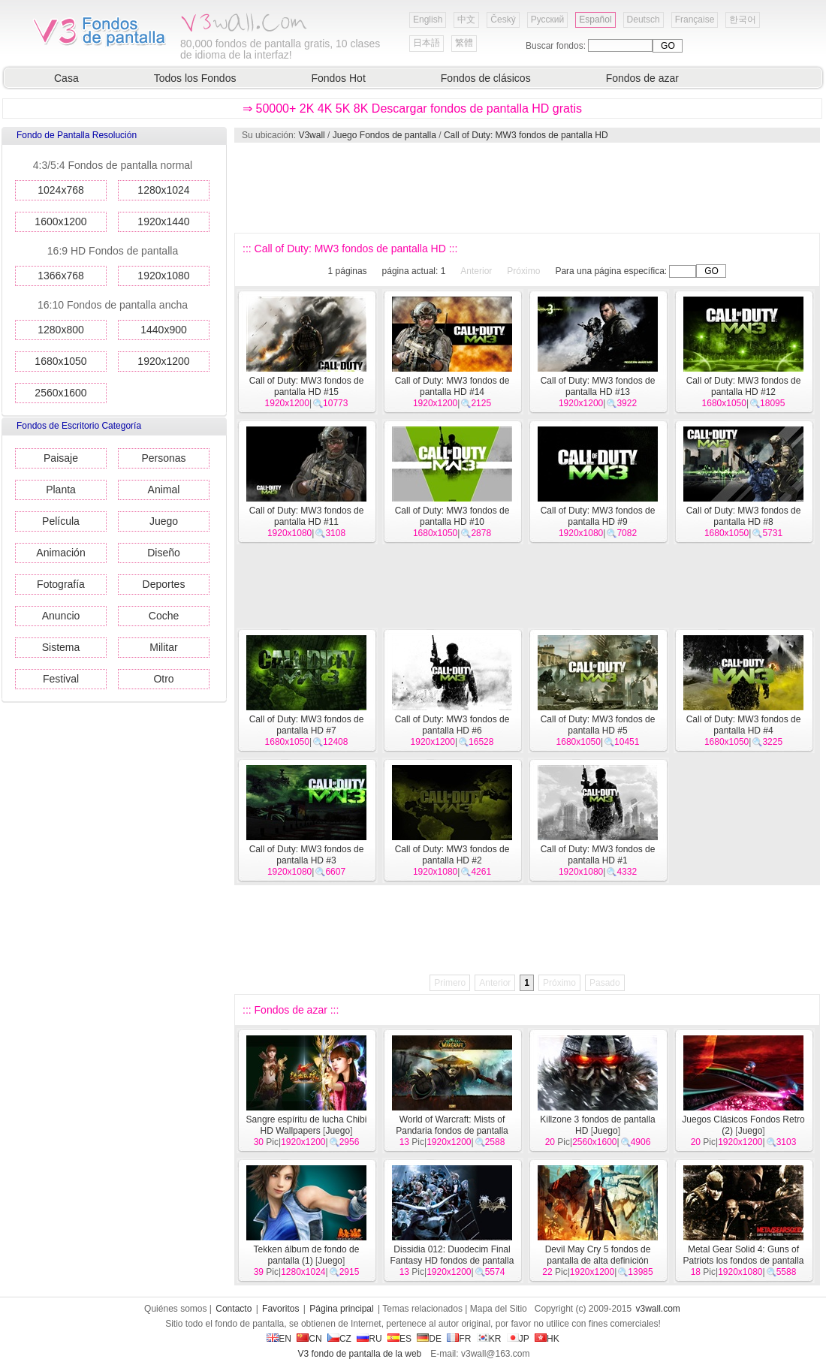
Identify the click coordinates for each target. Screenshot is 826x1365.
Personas (163, 458)
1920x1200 (163, 361)
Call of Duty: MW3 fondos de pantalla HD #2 (452, 855)
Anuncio (61, 616)
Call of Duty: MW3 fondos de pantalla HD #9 (598, 516)
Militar (163, 647)
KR (489, 1338)
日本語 (426, 43)
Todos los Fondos (195, 78)
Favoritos (280, 1308)
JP (518, 1338)
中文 (466, 19)
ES (399, 1338)
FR (459, 1338)
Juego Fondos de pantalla (384, 135)
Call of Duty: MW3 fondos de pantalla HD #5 (598, 725)
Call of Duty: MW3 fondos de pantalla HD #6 (452, 725)
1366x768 (61, 276)
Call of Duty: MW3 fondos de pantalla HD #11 (306, 516)
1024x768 (61, 190)
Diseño (163, 553)
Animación (60, 553)
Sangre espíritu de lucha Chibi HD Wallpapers (306, 1125)
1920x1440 (163, 221)
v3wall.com (658, 1308)
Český (502, 19)
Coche (164, 616)
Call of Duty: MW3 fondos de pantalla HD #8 (743, 516)
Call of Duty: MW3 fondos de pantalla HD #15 (306, 386)
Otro (163, 679)
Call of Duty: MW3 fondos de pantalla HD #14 (452, 386)
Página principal (341, 1308)
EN (279, 1338)
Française (695, 19)
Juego (163, 521)
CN (309, 1338)
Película (61, 521)
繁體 (464, 43)
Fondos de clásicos (486, 78)
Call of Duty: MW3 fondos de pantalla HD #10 (452, 516)
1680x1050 (60, 361)
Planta (61, 490)
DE (429, 1338)
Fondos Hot (338, 78)
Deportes (164, 584)
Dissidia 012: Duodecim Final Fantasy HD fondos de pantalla (452, 1255)
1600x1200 (60, 221)
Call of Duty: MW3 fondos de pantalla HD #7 (306, 725)
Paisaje (61, 458)
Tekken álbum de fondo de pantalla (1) (307, 1255)
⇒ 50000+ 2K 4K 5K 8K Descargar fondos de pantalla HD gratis (412, 108)
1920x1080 (163, 276)
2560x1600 (60, 393)
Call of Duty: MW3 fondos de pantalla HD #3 (306, 855)
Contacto (234, 1308)
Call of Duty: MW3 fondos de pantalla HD (526, 135)
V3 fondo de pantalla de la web (359, 1353)
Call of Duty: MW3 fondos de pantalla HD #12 (743, 386)
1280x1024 (163, 190)
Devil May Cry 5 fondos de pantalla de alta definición (598, 1255)
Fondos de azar (642, 78)
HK (547, 1338)
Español (595, 19)
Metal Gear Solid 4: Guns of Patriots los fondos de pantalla (743, 1255)
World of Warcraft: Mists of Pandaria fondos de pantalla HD (452, 1130)
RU (369, 1338)
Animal (164, 490)
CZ (339, 1338)
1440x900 (163, 330)
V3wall (311, 135)
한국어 (742, 19)
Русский (548, 19)
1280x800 (61, 330)
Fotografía (61, 584)
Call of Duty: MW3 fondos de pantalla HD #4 (743, 725)
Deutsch (643, 19)
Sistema (61, 647)
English (427, 19)
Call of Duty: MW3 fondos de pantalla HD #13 (598, 386)
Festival (61, 679)
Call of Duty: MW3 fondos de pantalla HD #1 (598, 855)
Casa (66, 78)
